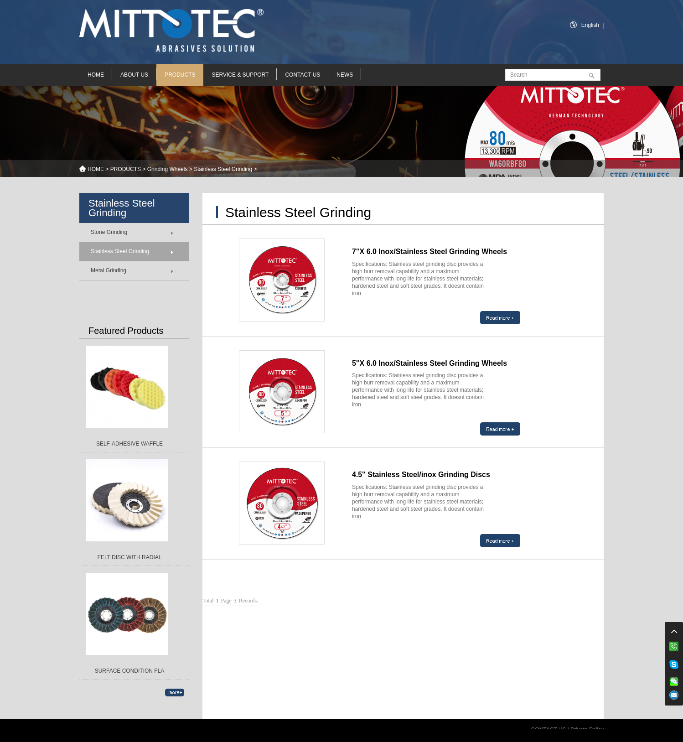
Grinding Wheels (167, 169)
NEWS (344, 75)
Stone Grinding (109, 232)
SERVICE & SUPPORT (240, 75)
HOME (96, 75)
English (590, 25)
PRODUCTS (180, 75)
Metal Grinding (108, 270)
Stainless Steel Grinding (223, 169)
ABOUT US (134, 75)
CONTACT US (302, 75)
